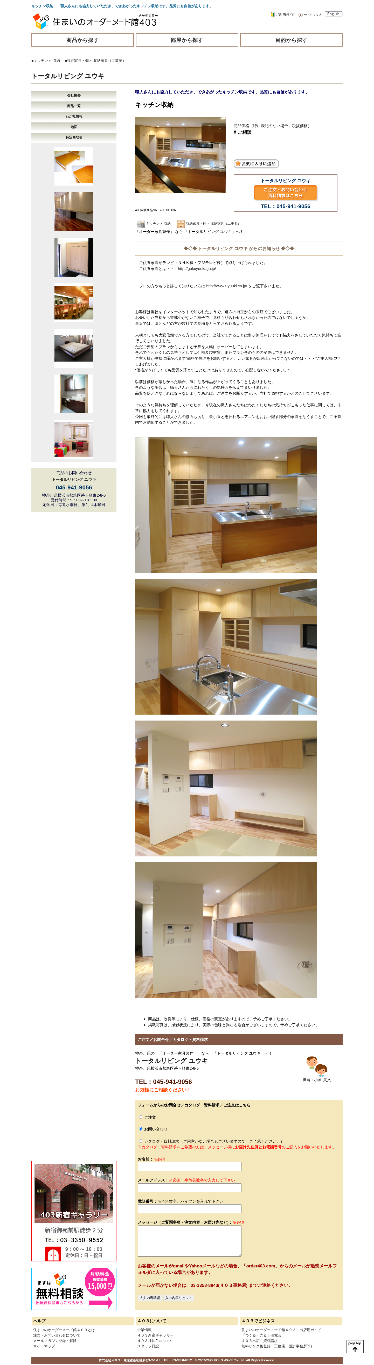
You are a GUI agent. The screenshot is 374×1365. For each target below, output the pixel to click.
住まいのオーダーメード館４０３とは (64, 1330)
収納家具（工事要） (109, 60)
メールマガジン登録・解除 (55, 1341)
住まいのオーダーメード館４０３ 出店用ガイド (281, 1330)
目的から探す (291, 40)
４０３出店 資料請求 (259, 1341)
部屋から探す (187, 40)
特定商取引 (74, 137)
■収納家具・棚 (77, 60)
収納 (56, 60)
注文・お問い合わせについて (56, 1335)
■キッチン (39, 60)
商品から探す (82, 40)
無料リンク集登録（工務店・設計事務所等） (277, 1346)
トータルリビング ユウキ (67, 75)
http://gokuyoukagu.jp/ (197, 268)
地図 (74, 127)
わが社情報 (74, 116)
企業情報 (144, 1330)
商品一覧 (74, 106)
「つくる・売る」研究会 (261, 1335)
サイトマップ (44, 1346)
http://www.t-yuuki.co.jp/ (226, 286)
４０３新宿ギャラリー (155, 1335)
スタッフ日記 (148, 1346)
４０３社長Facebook (154, 1341)
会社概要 (74, 95)
